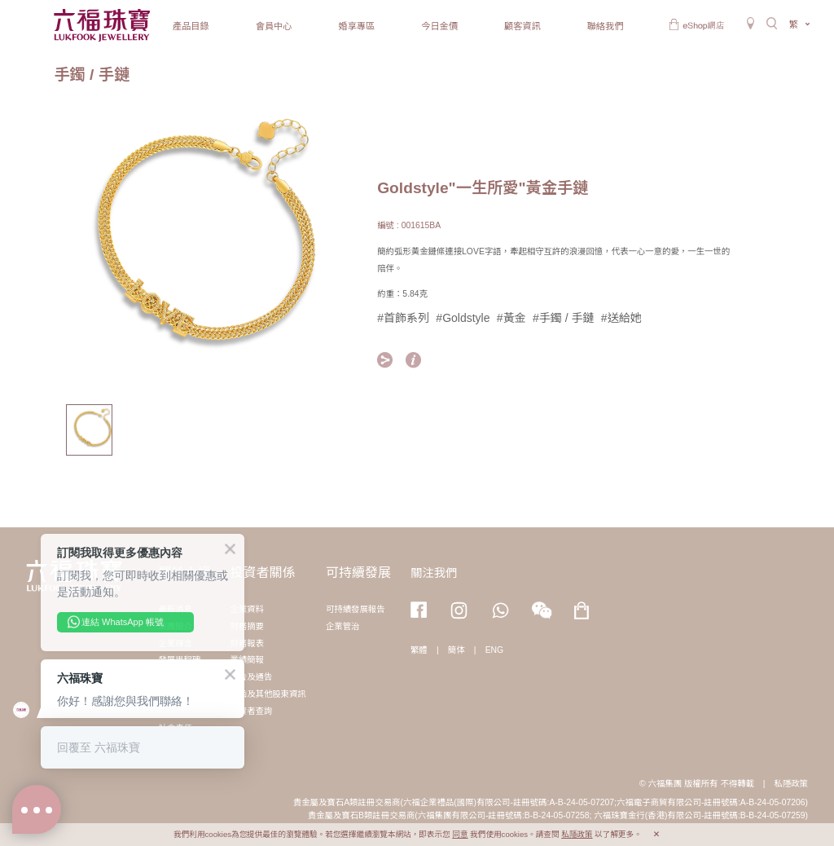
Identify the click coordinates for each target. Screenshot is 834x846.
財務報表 (247, 643)
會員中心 (274, 26)
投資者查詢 (251, 711)
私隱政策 (791, 783)
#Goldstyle (462, 317)
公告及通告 (251, 676)
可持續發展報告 (355, 609)
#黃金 (511, 317)
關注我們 (434, 572)
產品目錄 (191, 26)
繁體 (419, 650)
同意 (459, 834)
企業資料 (247, 609)
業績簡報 (247, 659)
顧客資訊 (522, 26)
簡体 (456, 650)
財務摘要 (247, 626)
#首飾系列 (403, 317)
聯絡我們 (605, 26)
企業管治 (343, 626)
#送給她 (621, 317)
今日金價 (439, 26)
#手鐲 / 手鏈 (563, 317)
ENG (494, 650)
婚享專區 (356, 26)
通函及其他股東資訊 (268, 694)
